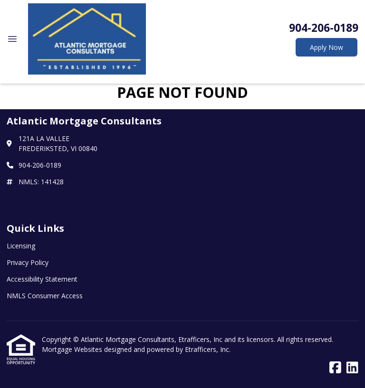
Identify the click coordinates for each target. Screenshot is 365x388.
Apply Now (326, 47)
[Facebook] (335, 368)
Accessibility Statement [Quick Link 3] (42, 279)
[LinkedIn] (352, 368)
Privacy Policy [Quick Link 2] (27, 262)
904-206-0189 (323, 27)
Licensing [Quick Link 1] (21, 245)
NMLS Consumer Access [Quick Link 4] (45, 295)
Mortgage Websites (73, 349)
